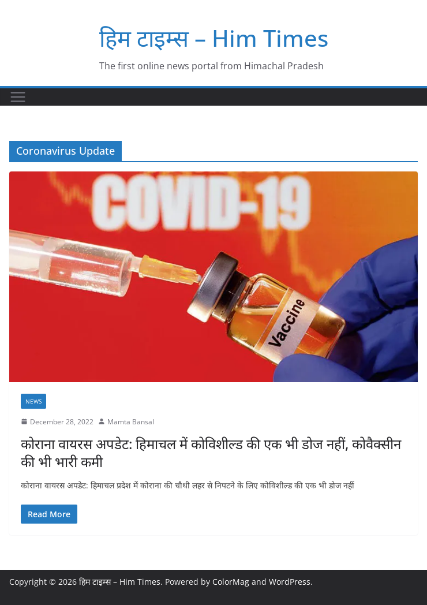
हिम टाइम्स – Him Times (213, 38)
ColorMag (230, 581)
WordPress (289, 581)
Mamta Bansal (130, 422)
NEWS (33, 401)
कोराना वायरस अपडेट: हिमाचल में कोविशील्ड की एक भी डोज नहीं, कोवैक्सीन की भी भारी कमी (211, 452)
